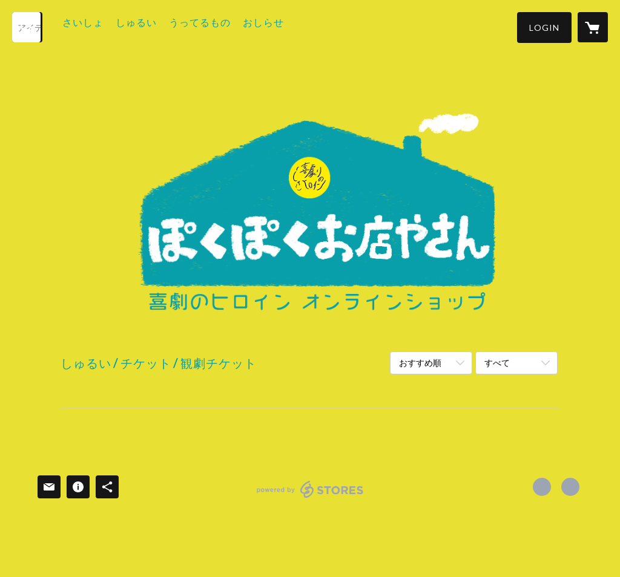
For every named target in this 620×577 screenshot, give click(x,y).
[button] (544, 27)
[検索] (27, 27)
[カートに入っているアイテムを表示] (593, 27)
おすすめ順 (420, 362)
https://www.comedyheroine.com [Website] (570, 487)
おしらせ (279, 26)
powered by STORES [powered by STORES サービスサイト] (310, 497)
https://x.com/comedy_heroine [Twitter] (542, 487)
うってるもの (216, 26)
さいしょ (99, 26)
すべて (497, 362)
